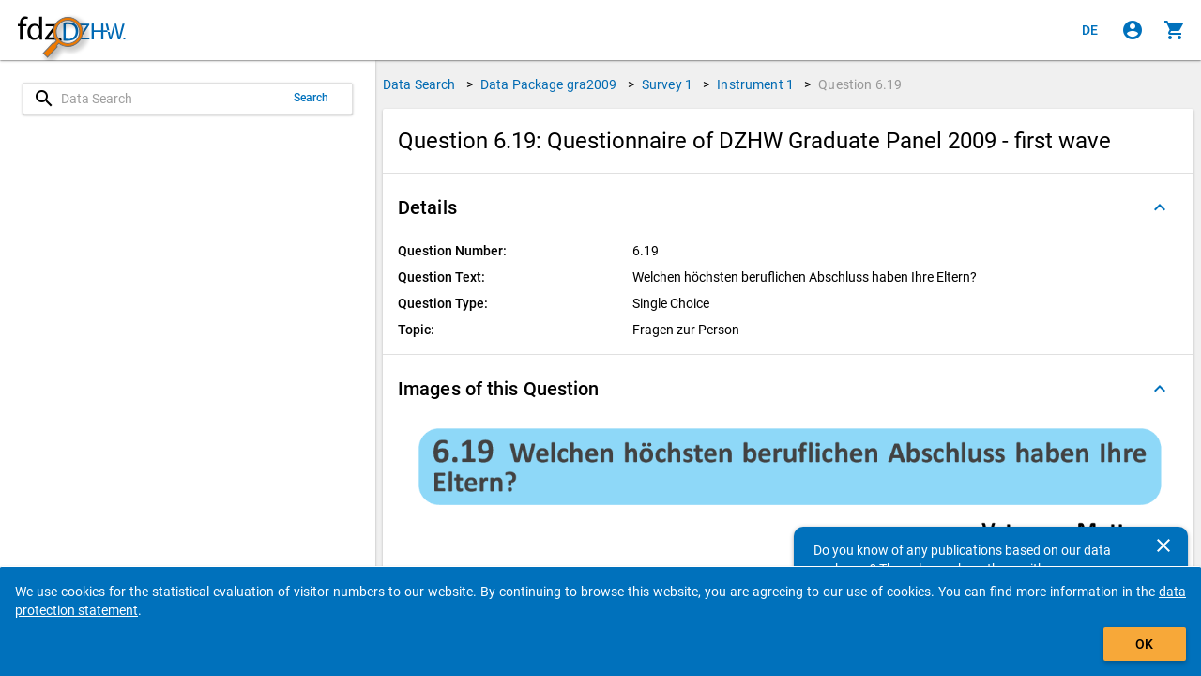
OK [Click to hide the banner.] (1144, 644)
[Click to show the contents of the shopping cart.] (1174, 30)
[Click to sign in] (1132, 30)
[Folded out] (1159, 207)
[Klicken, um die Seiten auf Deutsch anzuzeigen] (1090, 30)
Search (311, 97)
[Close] (1163, 545)
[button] (788, 207)
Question (860, 84)
